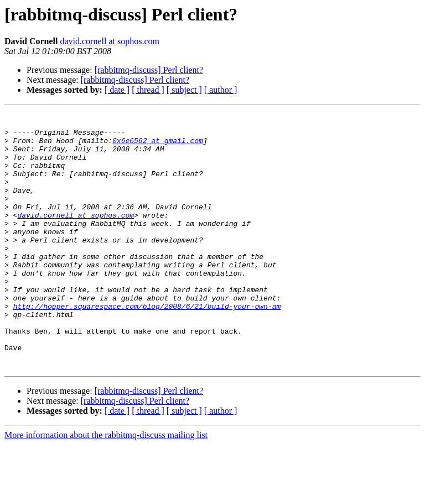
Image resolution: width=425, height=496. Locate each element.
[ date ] (117, 89)
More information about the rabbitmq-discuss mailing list (106, 486)
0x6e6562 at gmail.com (157, 147)
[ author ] (220, 89)
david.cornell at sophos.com (109, 41)
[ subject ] (184, 89)
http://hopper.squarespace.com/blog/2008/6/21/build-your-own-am (147, 346)
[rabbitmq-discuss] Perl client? (149, 70)
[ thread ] (148, 89)
